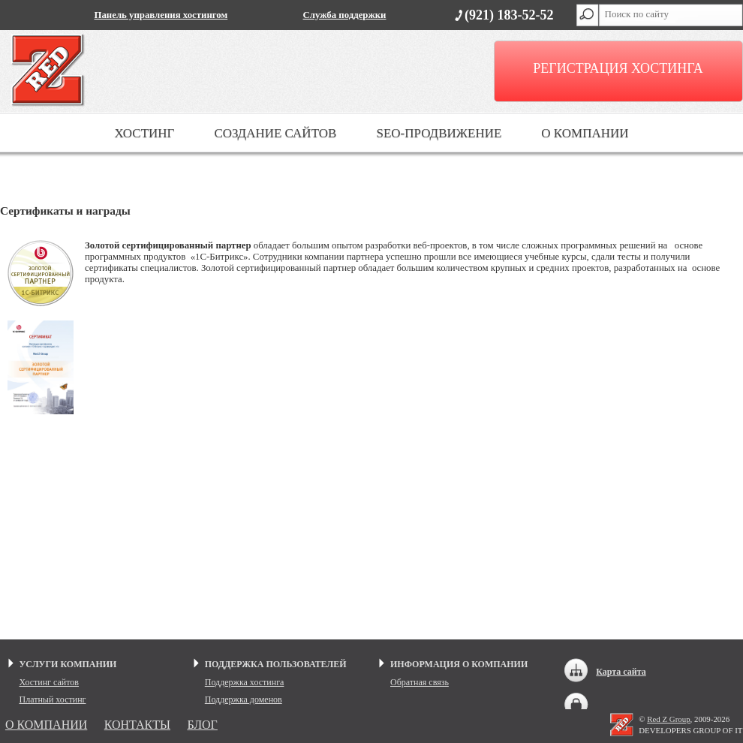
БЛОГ (202, 724)
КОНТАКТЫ (137, 724)
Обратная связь (419, 682)
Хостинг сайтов (50, 682)
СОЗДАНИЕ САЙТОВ (275, 133)
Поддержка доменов (243, 699)
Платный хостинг (53, 699)
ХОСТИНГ (144, 133)
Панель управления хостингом (161, 15)
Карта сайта (621, 671)
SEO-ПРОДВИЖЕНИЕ (438, 133)
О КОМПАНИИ (584, 133)
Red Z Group (668, 718)
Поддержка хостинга (244, 682)
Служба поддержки (345, 15)
